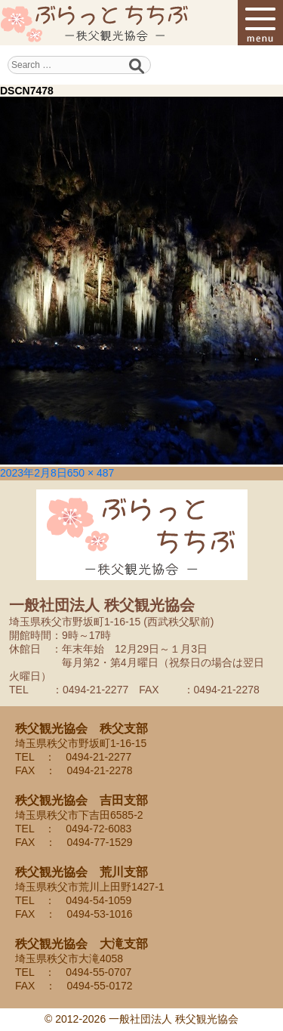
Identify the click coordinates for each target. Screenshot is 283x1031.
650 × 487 (91, 473)
